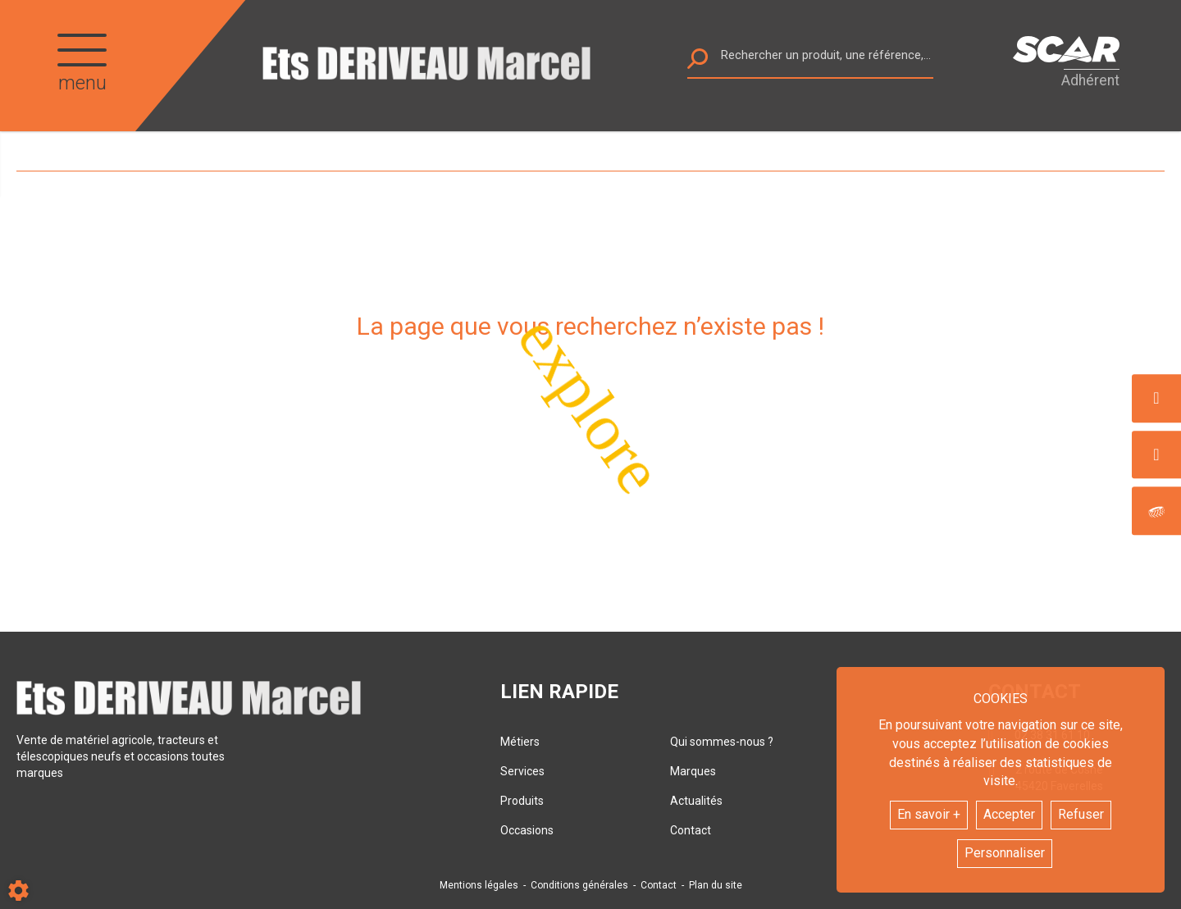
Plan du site (715, 885)
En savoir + (928, 814)
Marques (693, 771)
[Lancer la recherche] (697, 62)
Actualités (696, 800)
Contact (690, 830)
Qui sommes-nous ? (721, 741)
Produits (522, 800)
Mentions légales (479, 885)
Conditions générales (579, 885)
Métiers (520, 741)
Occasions (527, 830)
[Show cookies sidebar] (18, 890)
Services (522, 771)
